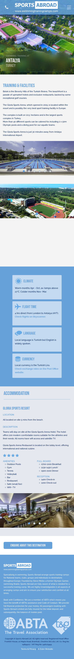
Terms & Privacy (28, 649)
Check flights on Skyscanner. (30, 316)
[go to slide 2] (29, 171)
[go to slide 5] (45, 171)
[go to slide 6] (50, 171)
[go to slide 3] (34, 171)
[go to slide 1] (24, 171)
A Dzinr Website (45, 649)
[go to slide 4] (40, 171)
